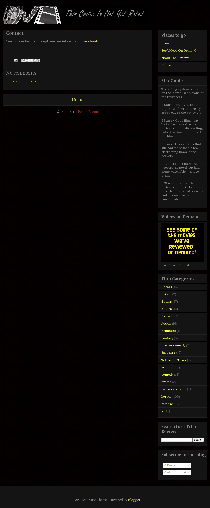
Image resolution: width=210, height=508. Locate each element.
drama (166, 382)
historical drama (173, 389)
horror (166, 396)
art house (168, 367)
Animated (168, 331)
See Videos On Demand (178, 50)
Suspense (168, 352)
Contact (167, 65)
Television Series (173, 360)
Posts (169, 465)
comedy (167, 374)
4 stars (166, 316)
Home (77, 99)
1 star (165, 294)
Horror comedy (173, 345)
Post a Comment (24, 81)
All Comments (176, 472)
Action (166, 323)
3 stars (166, 309)
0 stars (166, 287)
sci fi (164, 411)
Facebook (90, 41)
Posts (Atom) (88, 111)
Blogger (134, 500)
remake (167, 404)
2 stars (166, 301)
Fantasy (167, 338)
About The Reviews (175, 58)
